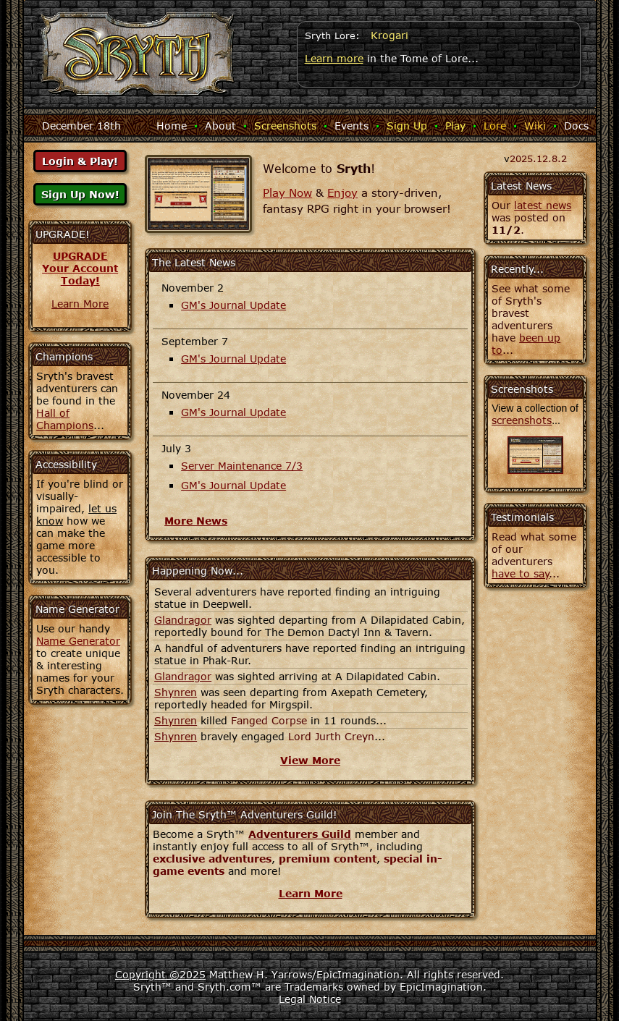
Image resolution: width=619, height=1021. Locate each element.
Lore (495, 125)
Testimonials (522, 517)
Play (455, 125)
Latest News (521, 185)
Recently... (517, 269)
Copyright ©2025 (160, 974)
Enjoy (342, 192)
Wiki (535, 125)
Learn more (334, 58)
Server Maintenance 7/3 (242, 465)
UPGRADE (80, 256)
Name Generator (78, 641)
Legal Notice (310, 999)
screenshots (522, 420)
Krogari (389, 35)
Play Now (287, 192)
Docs (576, 125)
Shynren (175, 692)
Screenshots (285, 125)
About (220, 125)
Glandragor (182, 620)
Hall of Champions (64, 419)
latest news (542, 205)
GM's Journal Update (233, 305)
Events (351, 125)
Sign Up (407, 125)
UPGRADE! (62, 234)
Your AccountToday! (80, 274)
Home (171, 125)
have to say (520, 573)
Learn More (80, 303)
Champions (64, 356)
